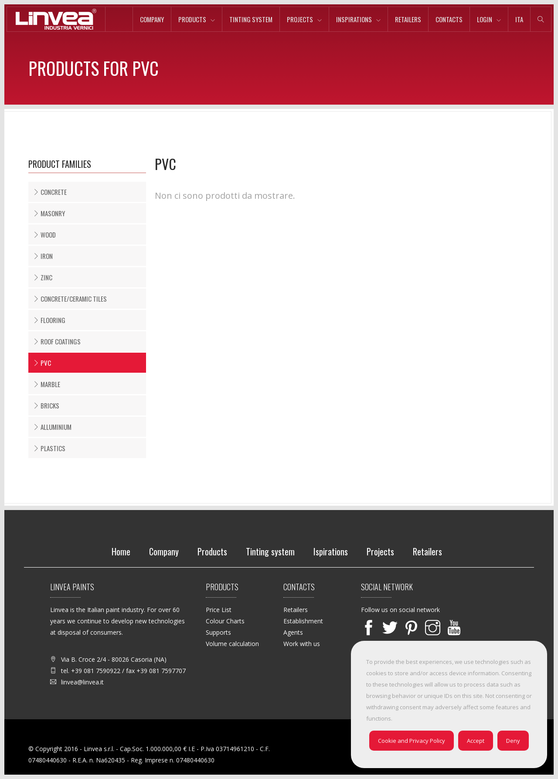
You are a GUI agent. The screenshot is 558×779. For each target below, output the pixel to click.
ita (519, 19)
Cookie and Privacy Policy (411, 741)
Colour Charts (225, 621)
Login (484, 19)
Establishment (303, 621)
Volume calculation (232, 644)
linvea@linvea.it (82, 682)
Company (152, 19)
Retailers (408, 19)
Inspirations (354, 19)
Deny (513, 741)
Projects (300, 19)
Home (121, 551)
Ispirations (330, 551)
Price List (218, 610)
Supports (218, 632)
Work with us (301, 644)
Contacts (449, 19)
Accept (475, 741)
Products (192, 19)
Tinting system (250, 19)
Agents (293, 632)
